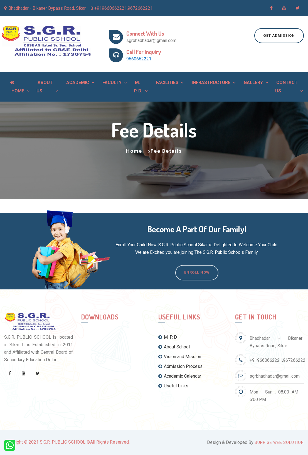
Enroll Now (197, 279)
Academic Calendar (179, 376)
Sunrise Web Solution (279, 442)
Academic (77, 82)
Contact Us (286, 87)
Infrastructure (210, 82)
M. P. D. (138, 87)
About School (174, 347)
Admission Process (180, 366)
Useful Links (173, 385)
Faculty (111, 82)
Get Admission (279, 35)
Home (17, 87)
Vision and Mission (179, 356)
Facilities (166, 82)
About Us (44, 87)
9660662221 (138, 59)
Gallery (253, 82)
